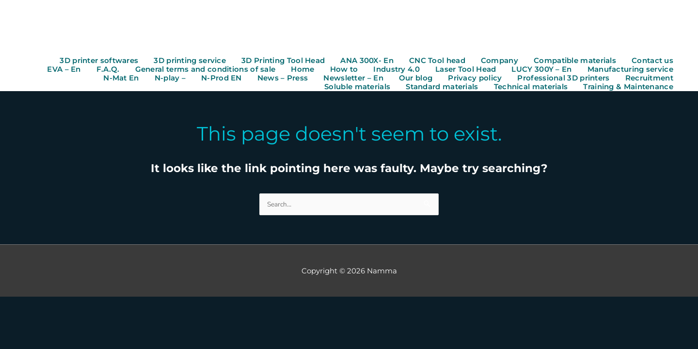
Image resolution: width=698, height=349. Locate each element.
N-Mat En (121, 79)
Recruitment (649, 79)
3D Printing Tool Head (283, 62)
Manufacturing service (630, 70)
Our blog (415, 79)
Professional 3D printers (563, 79)
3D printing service (190, 62)
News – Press (282, 79)
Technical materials (531, 88)
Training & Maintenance (628, 88)
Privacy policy (475, 79)
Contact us (652, 62)
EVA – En (63, 70)
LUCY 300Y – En (541, 70)
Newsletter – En (353, 79)
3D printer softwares (99, 62)
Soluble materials (357, 88)
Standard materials (442, 88)
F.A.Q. (108, 70)
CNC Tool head (437, 62)
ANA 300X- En (367, 62)
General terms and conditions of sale (205, 70)
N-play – (170, 79)
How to (344, 70)
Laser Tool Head (465, 70)
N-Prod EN (221, 79)
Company (499, 62)
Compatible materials (575, 62)
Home (302, 70)
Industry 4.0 (396, 70)
